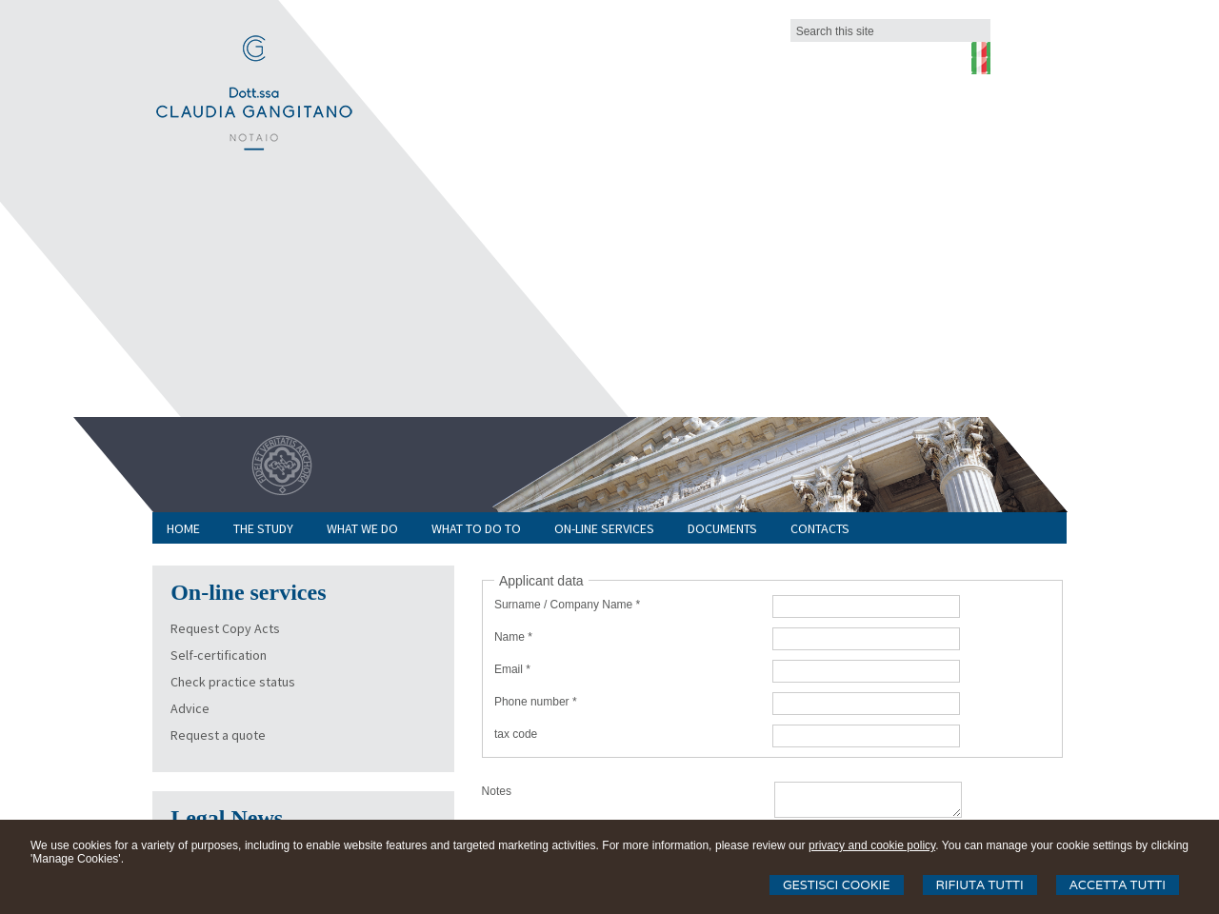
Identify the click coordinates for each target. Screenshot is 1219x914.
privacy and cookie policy (872, 845)
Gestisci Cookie (836, 885)
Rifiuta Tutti (980, 885)
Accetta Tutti (1117, 885)
